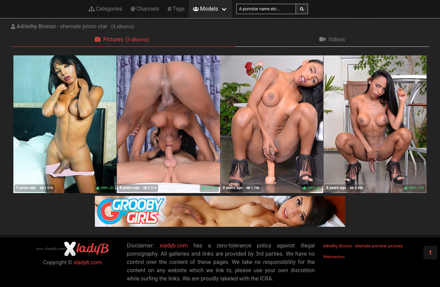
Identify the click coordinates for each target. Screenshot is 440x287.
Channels (145, 9)
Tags (176, 9)
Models (205, 9)
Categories (105, 9)
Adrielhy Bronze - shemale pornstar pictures (363, 246)
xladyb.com (88, 262)
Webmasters (334, 257)
